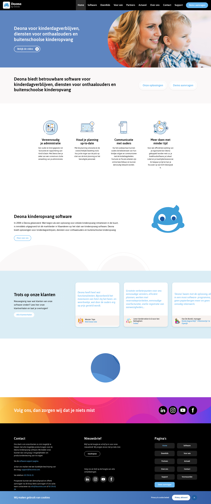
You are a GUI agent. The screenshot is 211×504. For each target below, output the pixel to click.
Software (92, 5)
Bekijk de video (25, 49)
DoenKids (105, 5)
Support (179, 5)
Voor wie (118, 5)
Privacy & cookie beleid (160, 498)
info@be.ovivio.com (38, 487)
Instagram (95, 479)
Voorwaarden (187, 477)
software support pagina (28, 461)
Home (81, 5)
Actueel (143, 5)
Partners (130, 5)
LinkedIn (87, 479)
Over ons (155, 5)
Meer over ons (22, 238)
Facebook (111, 479)
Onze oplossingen (153, 85)
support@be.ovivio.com (31, 470)
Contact (167, 5)
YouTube (103, 479)
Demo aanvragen (197, 5)
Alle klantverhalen (24, 315)
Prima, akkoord (181, 497)
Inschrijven (92, 454)
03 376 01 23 (28, 475)
